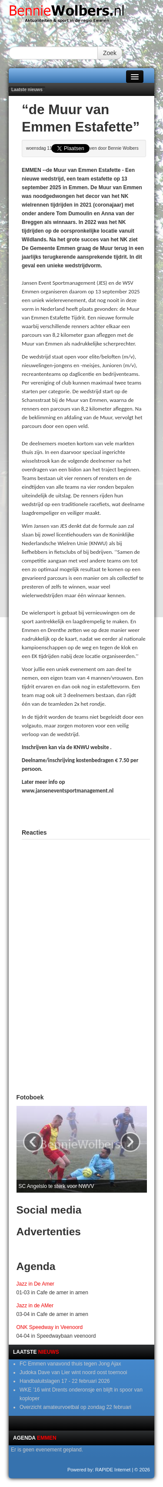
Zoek (109, 52)
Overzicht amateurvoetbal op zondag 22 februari (75, 1407)
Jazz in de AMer (35, 1306)
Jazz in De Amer (35, 1284)
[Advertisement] (92, 810)
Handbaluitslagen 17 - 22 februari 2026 (65, 1381)
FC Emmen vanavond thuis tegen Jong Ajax (70, 1364)
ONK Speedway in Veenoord (50, 1327)
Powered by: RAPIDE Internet (99, 1469)
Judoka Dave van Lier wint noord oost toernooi (73, 1372)
